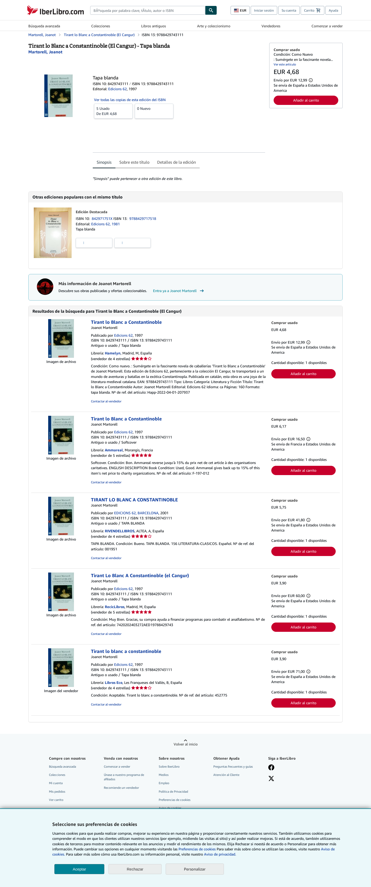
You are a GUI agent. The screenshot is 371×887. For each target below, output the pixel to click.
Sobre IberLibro (169, 766)
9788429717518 (142, 218)
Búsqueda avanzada (44, 26)
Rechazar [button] (135, 869)
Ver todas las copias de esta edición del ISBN (130, 99)
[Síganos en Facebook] (271, 768)
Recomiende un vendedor (121, 788)
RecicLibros (114, 606)
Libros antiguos (153, 26)
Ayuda (333, 10)
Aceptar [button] (79, 869)
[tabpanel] (179, 175)
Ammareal (114, 450)
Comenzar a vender (327, 26)
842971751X (102, 218)
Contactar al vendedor (106, 401)
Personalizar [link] (195, 869)
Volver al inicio (186, 744)
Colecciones (100, 26)
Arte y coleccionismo (213, 26)
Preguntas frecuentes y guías (233, 766)
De (113, 111)
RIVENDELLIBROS (119, 531)
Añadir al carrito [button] (306, 100)
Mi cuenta (56, 783)
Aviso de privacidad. (220, 854)
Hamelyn (113, 353)
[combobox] (147, 10)
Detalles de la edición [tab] (176, 162)
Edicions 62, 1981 (105, 224)
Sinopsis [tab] (104, 162)
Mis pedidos (57, 791)
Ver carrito (56, 800)
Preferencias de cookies (197, 849)
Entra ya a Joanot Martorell (179, 290)
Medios (163, 775)
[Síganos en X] (271, 779)
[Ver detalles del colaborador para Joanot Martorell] (45, 51)
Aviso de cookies (170, 808)
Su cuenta (289, 10)
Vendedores (271, 26)
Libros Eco (113, 682)
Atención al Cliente (226, 775)
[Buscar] (211, 10)
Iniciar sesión (264, 10)
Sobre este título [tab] (134, 162)
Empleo (164, 783)
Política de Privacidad (173, 791)
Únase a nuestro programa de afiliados (124, 777)
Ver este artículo (285, 64)
